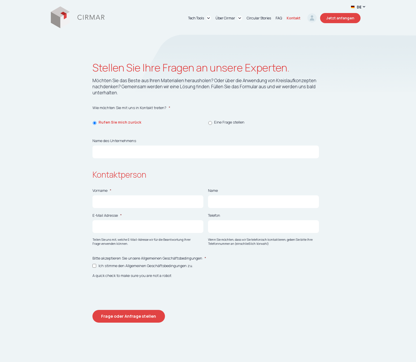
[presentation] (136, 291)
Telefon (214, 215)
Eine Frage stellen (229, 122)
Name (213, 190)
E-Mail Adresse (107, 215)
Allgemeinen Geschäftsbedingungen (156, 265)
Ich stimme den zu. (146, 265)
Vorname (101, 190)
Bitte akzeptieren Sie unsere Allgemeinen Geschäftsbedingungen (149, 258)
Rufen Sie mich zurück (120, 122)
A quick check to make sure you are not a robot (131, 275)
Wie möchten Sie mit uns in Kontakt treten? (131, 107)
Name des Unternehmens (114, 140)
